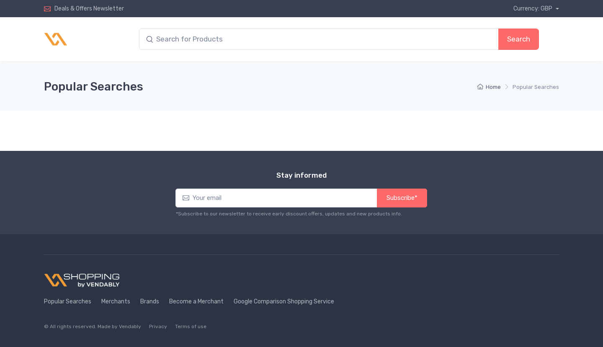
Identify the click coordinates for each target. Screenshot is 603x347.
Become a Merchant (196, 301)
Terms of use (190, 326)
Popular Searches (67, 301)
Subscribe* (402, 198)
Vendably (130, 326)
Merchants (115, 301)
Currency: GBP (533, 8)
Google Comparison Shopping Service (284, 301)
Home (489, 87)
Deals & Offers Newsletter (89, 8)
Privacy (158, 326)
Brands (149, 301)
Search (518, 39)
